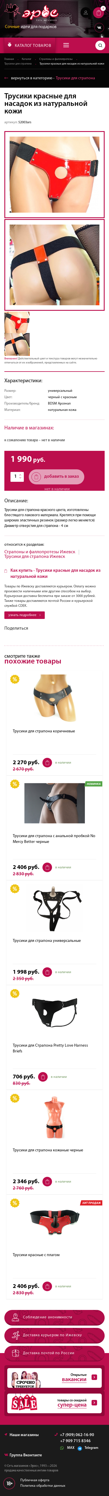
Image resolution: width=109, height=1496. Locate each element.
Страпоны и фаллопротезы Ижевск (39, 552)
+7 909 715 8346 (75, 1441)
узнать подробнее (24, 615)
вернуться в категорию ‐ (49, 78)
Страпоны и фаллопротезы (56, 59)
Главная (9, 59)
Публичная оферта (34, 1480)
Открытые (52, 1378)
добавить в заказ (55, 477)
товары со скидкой (52, 1403)
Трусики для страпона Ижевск (34, 556)
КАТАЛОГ (29, 45)
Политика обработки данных (42, 1486)
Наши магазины (21, 1435)
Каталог (26, 59)
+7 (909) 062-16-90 (74, 1435)
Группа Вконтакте (23, 1455)
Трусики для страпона (18, 64)
